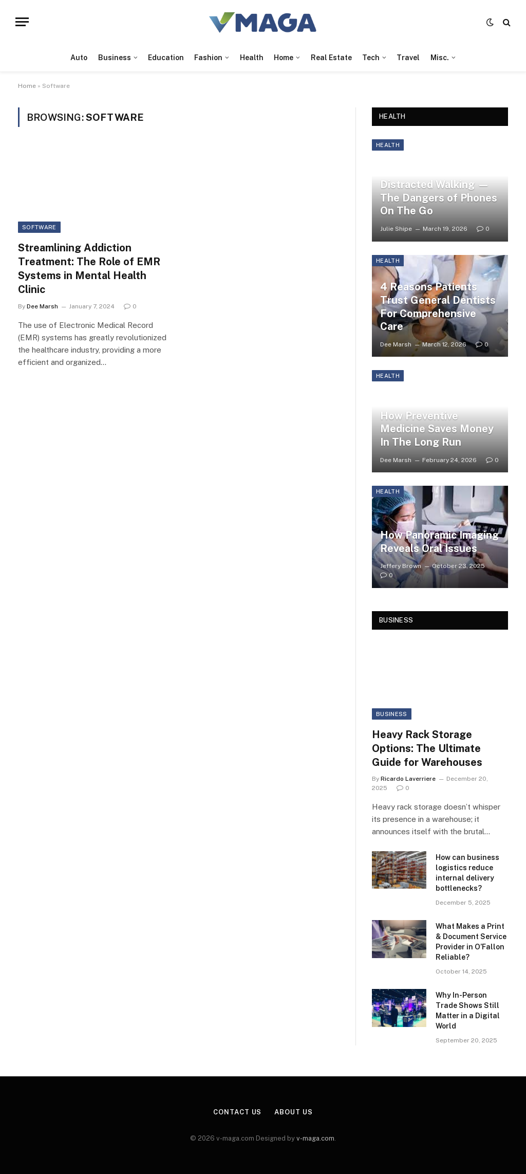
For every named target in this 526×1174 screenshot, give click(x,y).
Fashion (208, 57)
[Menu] (22, 21)
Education (166, 57)
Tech (371, 57)
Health (252, 57)
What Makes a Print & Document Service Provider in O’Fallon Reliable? (471, 941)
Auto (78, 57)
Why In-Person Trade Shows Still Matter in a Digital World (468, 1010)
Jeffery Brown (400, 566)
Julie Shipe (396, 228)
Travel (408, 57)
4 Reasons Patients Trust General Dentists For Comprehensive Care (438, 307)
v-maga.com (315, 1138)
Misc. (439, 57)
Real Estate (331, 57)
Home (283, 57)
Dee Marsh (42, 306)
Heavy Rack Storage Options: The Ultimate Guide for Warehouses (427, 748)
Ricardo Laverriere (408, 778)
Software (39, 227)
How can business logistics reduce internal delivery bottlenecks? (467, 872)
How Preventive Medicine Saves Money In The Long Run (437, 429)
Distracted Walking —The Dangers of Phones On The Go (438, 197)
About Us (293, 1112)
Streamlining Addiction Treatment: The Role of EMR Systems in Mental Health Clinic (89, 269)
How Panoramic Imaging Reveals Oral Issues (439, 542)
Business (114, 57)
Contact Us (237, 1112)
